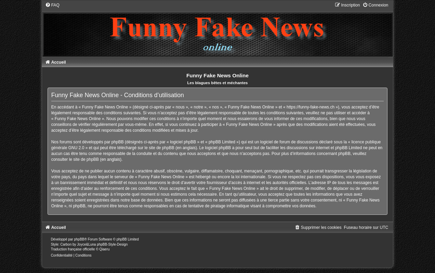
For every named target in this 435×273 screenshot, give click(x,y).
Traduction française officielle (73, 249)
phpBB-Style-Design (112, 244)
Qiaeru (105, 249)
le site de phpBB (159, 147)
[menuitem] (52, 5)
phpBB (79, 239)
